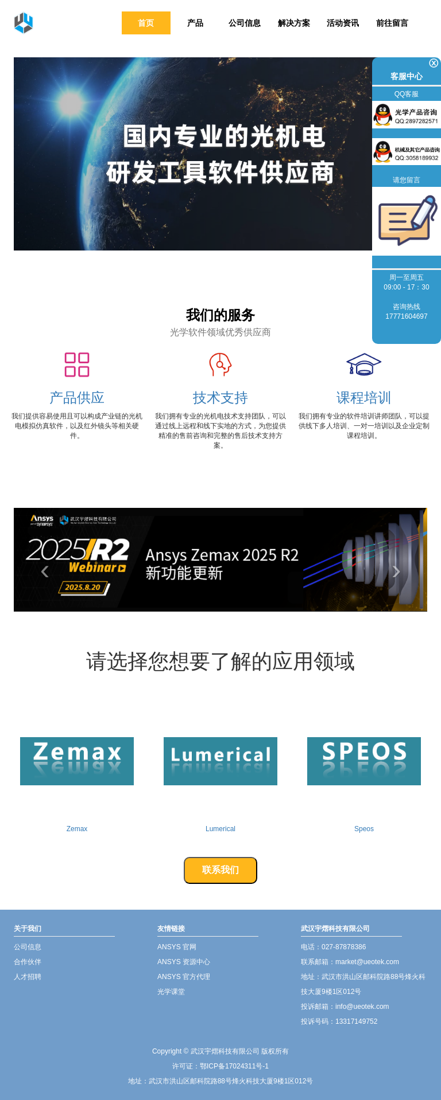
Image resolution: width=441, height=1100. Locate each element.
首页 (146, 23)
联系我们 (220, 870)
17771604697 (406, 316)
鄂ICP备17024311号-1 (234, 1066)
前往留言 (392, 23)
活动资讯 (343, 23)
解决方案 (294, 23)
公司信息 (245, 23)
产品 (195, 23)
